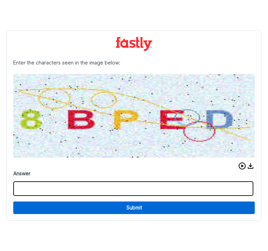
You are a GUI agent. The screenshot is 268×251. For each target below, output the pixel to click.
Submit (134, 208)
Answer (21, 173)
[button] (242, 166)
